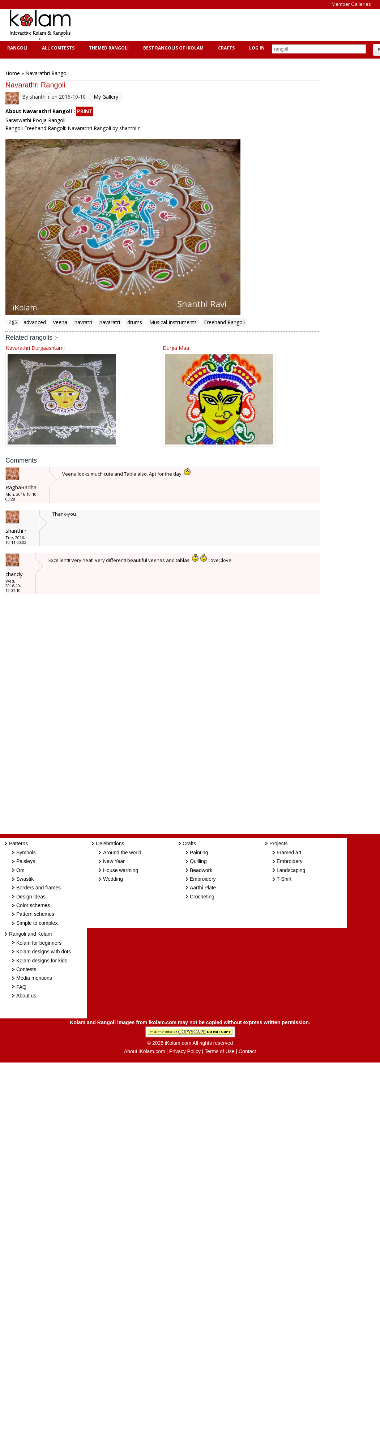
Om (20, 870)
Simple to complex (36, 923)
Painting (199, 852)
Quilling (198, 861)
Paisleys (25, 861)
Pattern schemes (35, 914)
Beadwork (201, 870)
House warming (120, 870)
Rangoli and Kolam (30, 934)
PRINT (85, 111)
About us (26, 996)
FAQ (21, 987)
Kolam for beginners (38, 943)
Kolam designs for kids (41, 960)
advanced (35, 322)
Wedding (113, 879)
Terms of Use (219, 1051)
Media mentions (34, 978)
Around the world (122, 852)
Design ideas (31, 897)
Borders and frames (38, 887)
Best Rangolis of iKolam (172, 48)
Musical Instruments (173, 322)
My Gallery (106, 96)
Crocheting (202, 897)
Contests (26, 969)
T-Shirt (284, 879)
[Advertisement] (211, 25)
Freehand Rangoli (224, 322)
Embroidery (203, 879)
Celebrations (110, 843)
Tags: (11, 321)
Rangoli (16, 48)
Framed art (289, 852)
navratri (83, 322)
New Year (114, 861)
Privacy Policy (185, 1051)
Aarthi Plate (203, 887)
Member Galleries (351, 4)
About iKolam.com (144, 1051)
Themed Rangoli (108, 48)
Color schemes (33, 905)
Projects (278, 843)
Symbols (26, 852)
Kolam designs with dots (43, 951)
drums (134, 322)
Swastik (25, 879)
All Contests (57, 48)
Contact (247, 1051)
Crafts (225, 48)
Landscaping (291, 870)
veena (60, 322)
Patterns (18, 843)
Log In (257, 48)
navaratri (109, 322)
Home (12, 73)
